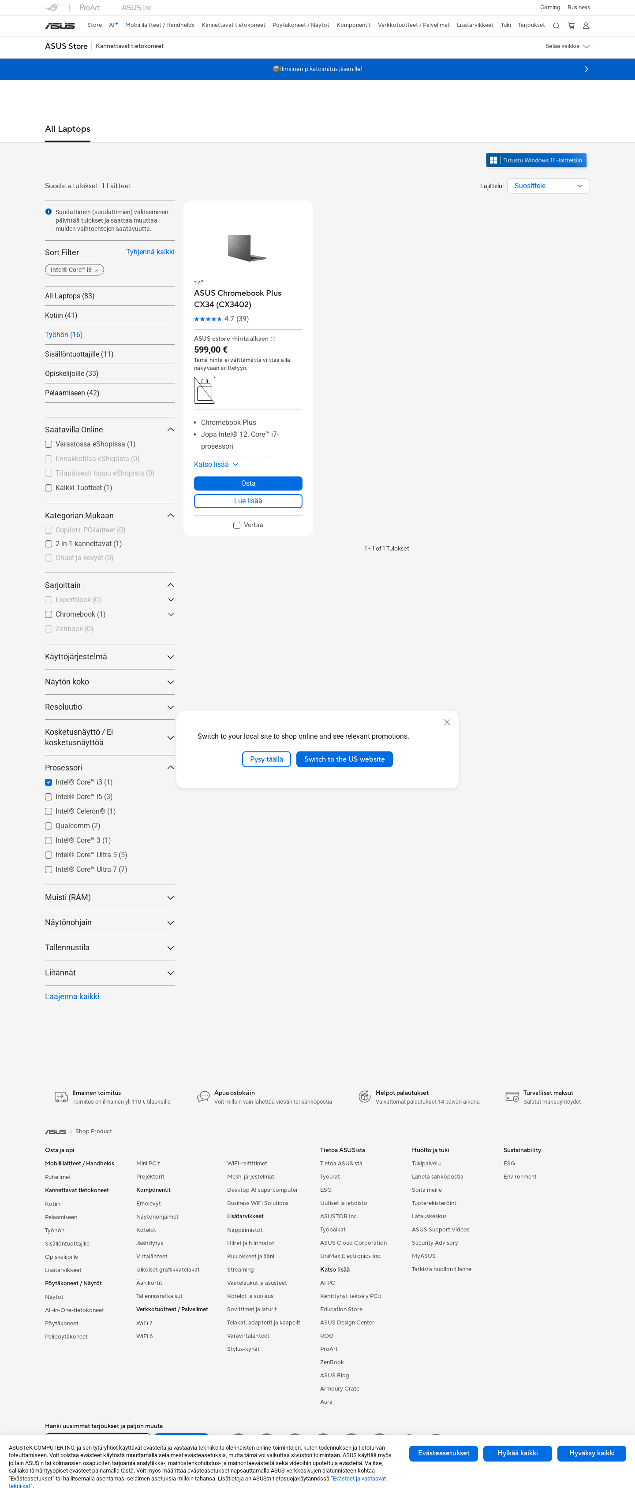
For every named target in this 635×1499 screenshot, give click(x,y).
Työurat (330, 1176)
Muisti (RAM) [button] (110, 897)
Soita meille (427, 1190)
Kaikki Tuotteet (84, 488)
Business (579, 7)
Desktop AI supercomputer (262, 1190)
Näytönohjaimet (157, 1216)
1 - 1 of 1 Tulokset (387, 549)
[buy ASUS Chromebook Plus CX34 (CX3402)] (248, 299)
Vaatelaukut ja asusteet (257, 1283)
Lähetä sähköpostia (437, 1176)
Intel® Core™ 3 (83, 840)
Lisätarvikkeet (63, 1270)
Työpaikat (333, 1229)
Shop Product (93, 1131)
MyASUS (424, 1256)
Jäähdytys (149, 1243)
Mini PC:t (148, 1163)
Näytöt (54, 1297)
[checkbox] (110, 530)
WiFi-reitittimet (247, 1163)
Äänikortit (149, 1283)
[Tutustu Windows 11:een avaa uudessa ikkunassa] (537, 168)
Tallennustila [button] (110, 947)
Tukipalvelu (426, 1163)
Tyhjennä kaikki (150, 252)
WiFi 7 (144, 1323)
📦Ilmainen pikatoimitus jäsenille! (317, 69)
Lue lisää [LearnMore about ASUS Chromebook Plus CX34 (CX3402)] (248, 501)
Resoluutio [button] (110, 706)
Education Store (341, 1309)
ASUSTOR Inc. (339, 1216)
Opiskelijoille (61, 1257)
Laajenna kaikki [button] (72, 996)
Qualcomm (78, 826)
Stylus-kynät (243, 1349)
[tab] (67, 133)
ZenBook (332, 1362)
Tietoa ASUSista (341, 1163)
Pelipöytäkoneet (66, 1336)
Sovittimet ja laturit (252, 1309)
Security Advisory (435, 1242)
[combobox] (548, 186)
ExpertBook (78, 599)
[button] (550, 7)
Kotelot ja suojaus (250, 1296)
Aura (326, 1402)
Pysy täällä (266, 759)
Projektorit (150, 1176)
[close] (447, 721)
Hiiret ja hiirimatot (250, 1243)
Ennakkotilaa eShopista (98, 458)
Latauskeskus (429, 1216)
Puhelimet (58, 1177)
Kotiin (52, 1204)
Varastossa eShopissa (96, 444)
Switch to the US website (344, 759)
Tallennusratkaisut (159, 1296)
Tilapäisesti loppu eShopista (105, 473)
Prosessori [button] (110, 767)
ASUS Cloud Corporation (353, 1242)
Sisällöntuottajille (67, 1243)
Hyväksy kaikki (592, 1453)
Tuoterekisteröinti (435, 1203)
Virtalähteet (152, 1256)
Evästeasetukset (444, 1453)
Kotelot (146, 1230)
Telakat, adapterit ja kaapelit (263, 1322)
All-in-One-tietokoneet (74, 1310)
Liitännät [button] (110, 972)
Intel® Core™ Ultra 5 (91, 855)
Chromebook (81, 614)
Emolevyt (148, 1203)
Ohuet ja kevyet (85, 558)
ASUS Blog (334, 1375)
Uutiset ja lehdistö (343, 1203)
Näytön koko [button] (110, 681)
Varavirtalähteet (248, 1335)
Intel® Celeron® (86, 811)
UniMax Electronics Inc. (350, 1256)
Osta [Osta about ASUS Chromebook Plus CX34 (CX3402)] (248, 483)
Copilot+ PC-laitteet (91, 530)
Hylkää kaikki (517, 1453)
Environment (520, 1176)
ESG (326, 1190)
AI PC (327, 1283)
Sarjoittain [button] (110, 585)
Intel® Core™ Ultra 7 (91, 869)
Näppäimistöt (245, 1230)
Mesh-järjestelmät (250, 1176)
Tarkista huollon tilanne (441, 1269)
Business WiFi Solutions (257, 1203)
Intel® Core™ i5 (84, 796)
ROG (326, 1335)
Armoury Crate (339, 1388)
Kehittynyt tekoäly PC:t (350, 1296)
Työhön (54, 1230)
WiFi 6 (144, 1336)
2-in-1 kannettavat (89, 543)
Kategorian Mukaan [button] (110, 515)
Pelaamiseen (61, 1217)
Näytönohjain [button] (110, 922)
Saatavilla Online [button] (110, 429)
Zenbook (74, 629)
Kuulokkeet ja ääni (250, 1256)
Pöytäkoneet (61, 1323)
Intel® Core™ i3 (84, 782)
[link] (60, 26)
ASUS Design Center (347, 1322)
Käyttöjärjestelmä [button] (110, 656)
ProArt (329, 1349)
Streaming (240, 1269)
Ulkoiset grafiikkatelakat (168, 1269)
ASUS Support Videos (441, 1229)
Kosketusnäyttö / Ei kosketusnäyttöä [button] (110, 737)
